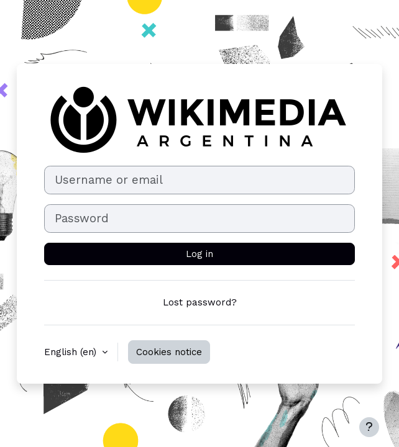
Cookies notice (169, 352)
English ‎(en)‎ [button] (71, 352)
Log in (199, 254)
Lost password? (200, 302)
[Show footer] (369, 427)
